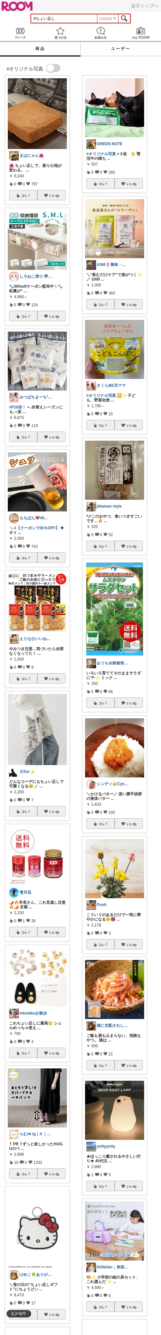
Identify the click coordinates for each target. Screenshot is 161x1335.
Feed (20, 33)
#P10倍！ (17, 407)
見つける (60, 33)
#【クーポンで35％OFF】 (36, 528)
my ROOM (141, 33)
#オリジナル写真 (101, 154)
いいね (54, 195)
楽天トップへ (144, 5)
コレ (26, 195)
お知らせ (100, 33)
